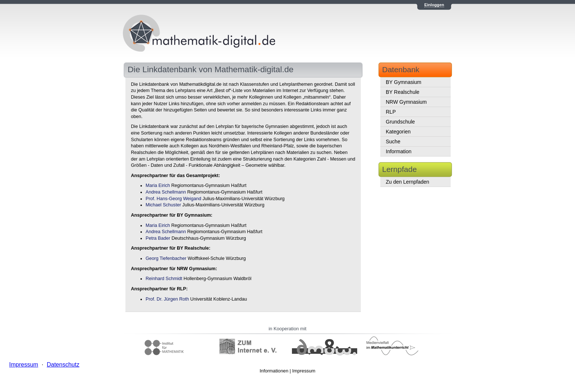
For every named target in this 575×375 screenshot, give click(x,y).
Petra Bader (158, 238)
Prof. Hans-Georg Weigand (173, 198)
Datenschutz (63, 364)
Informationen (274, 371)
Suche (393, 141)
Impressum (303, 371)
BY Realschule (403, 92)
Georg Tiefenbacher (166, 258)
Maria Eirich (158, 185)
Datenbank (401, 69)
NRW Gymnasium (406, 102)
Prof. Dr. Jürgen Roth (167, 299)
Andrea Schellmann (166, 192)
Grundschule (400, 122)
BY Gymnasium (403, 82)
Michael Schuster (163, 204)
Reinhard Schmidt (164, 278)
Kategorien (398, 132)
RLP (391, 112)
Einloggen (434, 5)
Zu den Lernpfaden (407, 182)
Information (398, 151)
